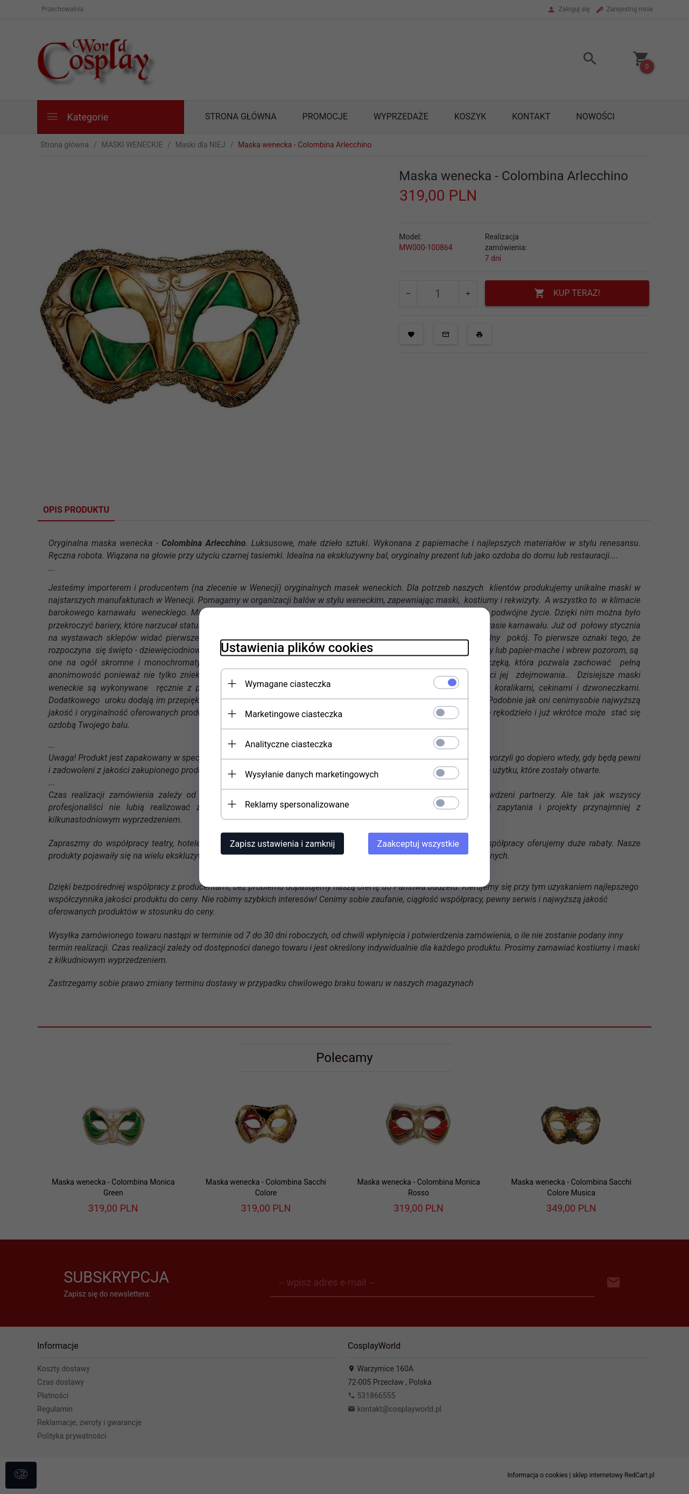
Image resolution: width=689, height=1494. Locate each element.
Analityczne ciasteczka (288, 744)
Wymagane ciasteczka (288, 683)
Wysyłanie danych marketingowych (311, 774)
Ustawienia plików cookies (297, 647)
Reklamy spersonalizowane (297, 804)
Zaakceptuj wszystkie (418, 843)
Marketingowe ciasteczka (293, 714)
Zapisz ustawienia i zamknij (282, 843)
